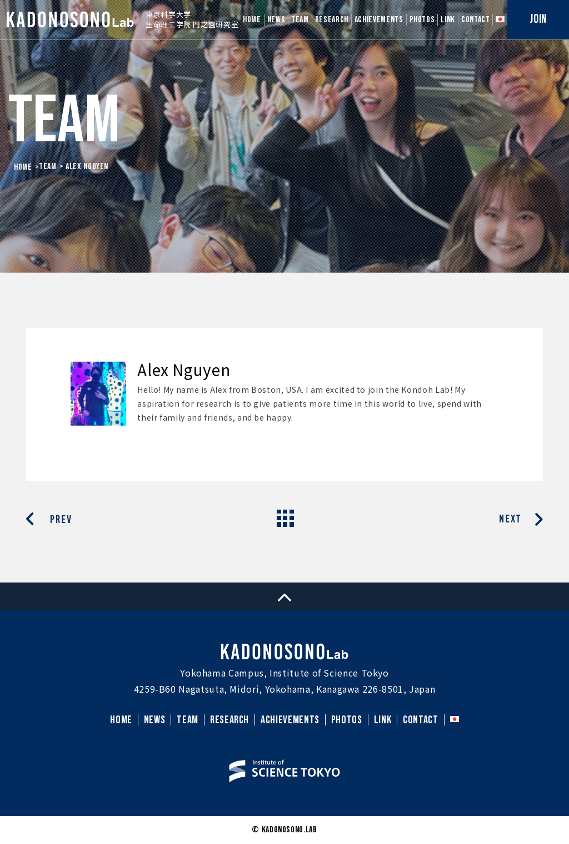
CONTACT (475, 19)
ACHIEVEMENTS (379, 19)
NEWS (276, 19)
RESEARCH (331, 19)
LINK (448, 19)
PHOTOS (422, 19)
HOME (252, 19)
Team (48, 166)
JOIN (538, 19)
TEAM (300, 19)
